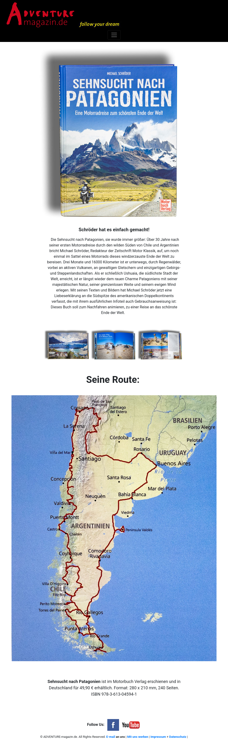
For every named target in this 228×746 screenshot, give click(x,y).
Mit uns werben (137, 737)
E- (107, 737)
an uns (120, 737)
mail (112, 737)
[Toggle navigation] (114, 35)
